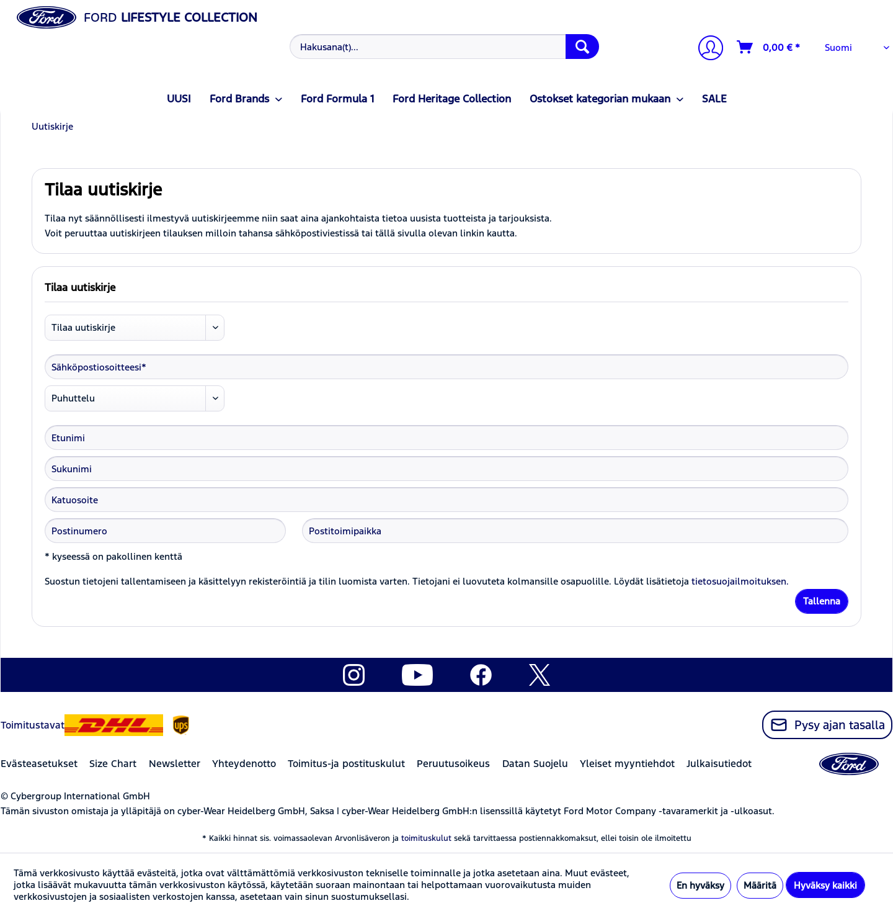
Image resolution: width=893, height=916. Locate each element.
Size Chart (112, 763)
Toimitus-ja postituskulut (346, 763)
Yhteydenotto (244, 763)
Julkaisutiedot (719, 763)
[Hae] (582, 46)
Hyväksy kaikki (825, 885)
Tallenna (821, 601)
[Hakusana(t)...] (444, 46)
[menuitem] (443, 46)
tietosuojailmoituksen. (740, 581)
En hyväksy (700, 885)
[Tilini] (705, 49)
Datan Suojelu (535, 763)
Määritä (760, 885)
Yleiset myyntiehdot (627, 763)
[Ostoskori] (769, 47)
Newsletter (174, 763)
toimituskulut (426, 838)
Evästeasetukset (39, 763)
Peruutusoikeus (453, 763)
